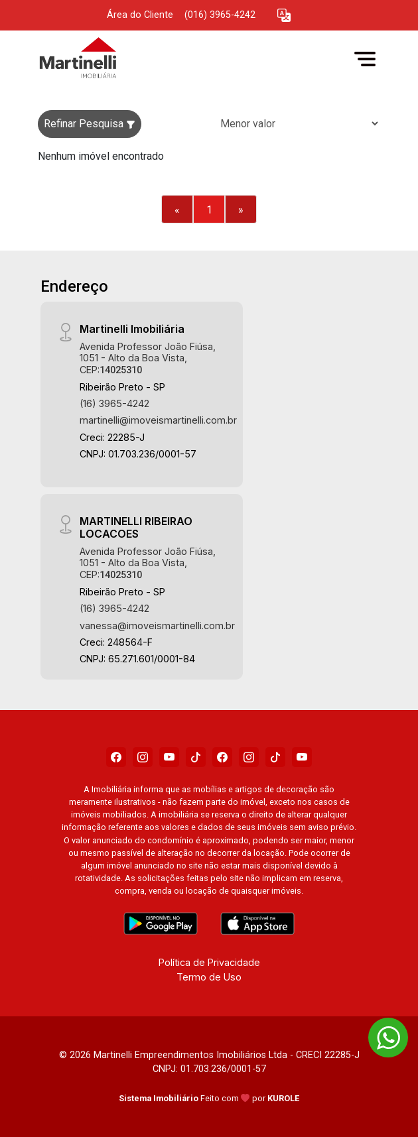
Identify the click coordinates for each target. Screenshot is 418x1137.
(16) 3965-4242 (114, 403)
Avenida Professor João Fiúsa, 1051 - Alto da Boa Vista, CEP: (148, 358)
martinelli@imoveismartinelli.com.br (158, 420)
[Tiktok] (196, 757)
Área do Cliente (140, 15)
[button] (284, 15)
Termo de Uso (209, 977)
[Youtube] (169, 757)
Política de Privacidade (209, 962)
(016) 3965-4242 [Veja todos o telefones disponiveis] (219, 15)
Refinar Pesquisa (89, 123)
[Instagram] (143, 757)
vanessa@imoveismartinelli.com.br (157, 625)
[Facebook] (116, 757)
